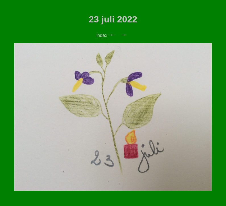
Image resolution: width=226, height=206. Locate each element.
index (101, 35)
